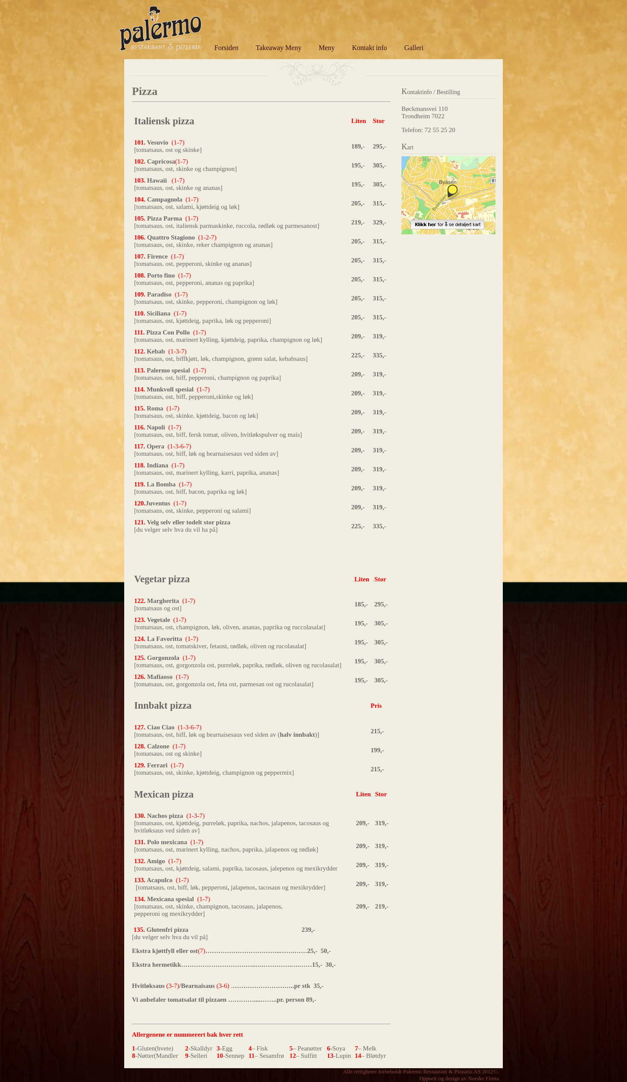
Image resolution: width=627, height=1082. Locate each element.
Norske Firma (483, 1078)
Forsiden (226, 47)
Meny (327, 47)
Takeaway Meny (278, 47)
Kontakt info (369, 47)
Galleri (413, 47)
